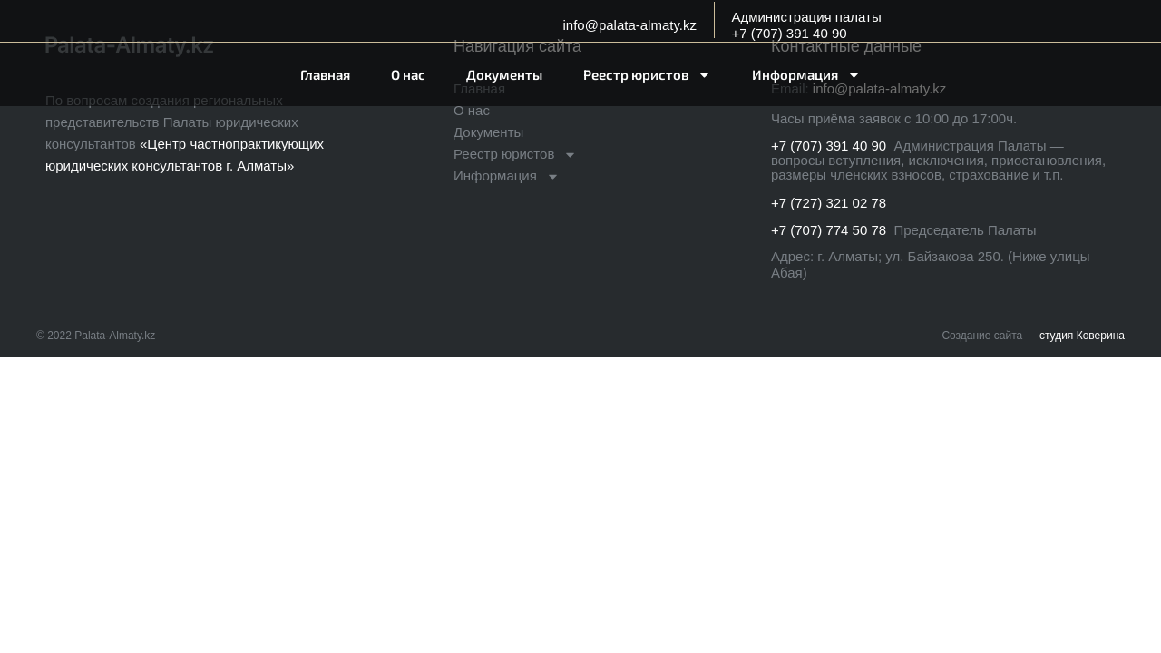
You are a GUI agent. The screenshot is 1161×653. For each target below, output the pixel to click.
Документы (504, 74)
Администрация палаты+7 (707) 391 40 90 (806, 25)
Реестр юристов (647, 75)
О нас (408, 74)
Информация (806, 75)
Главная (325, 74)
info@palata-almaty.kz (629, 25)
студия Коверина (1082, 335)
